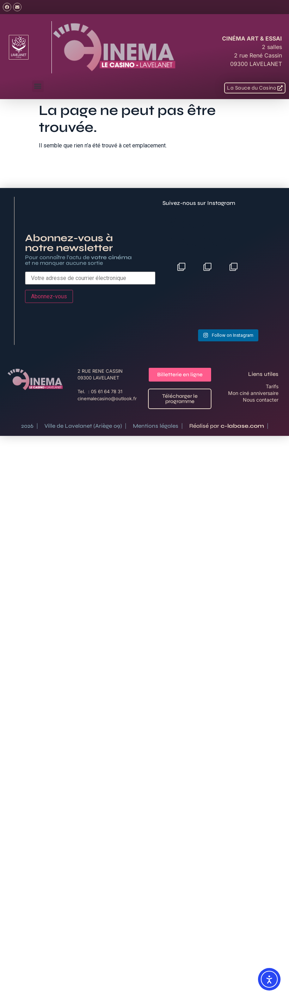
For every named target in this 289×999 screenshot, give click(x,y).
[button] (38, 86)
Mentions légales (155, 450)
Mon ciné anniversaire (253, 418)
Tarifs (272, 411)
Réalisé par (226, 450)
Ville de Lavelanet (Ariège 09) (83, 450)
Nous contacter (260, 424)
